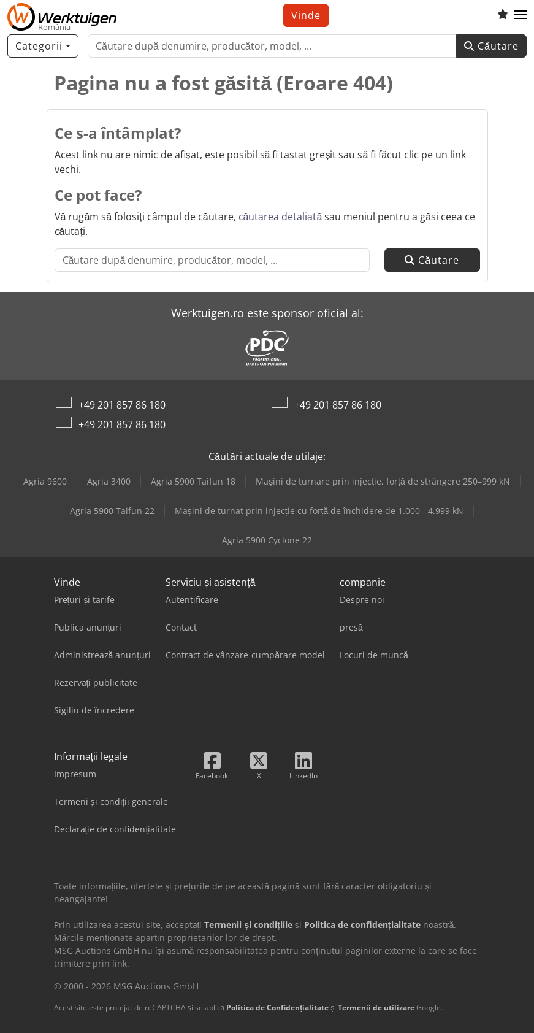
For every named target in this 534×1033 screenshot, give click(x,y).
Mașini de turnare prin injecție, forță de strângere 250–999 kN (383, 481)
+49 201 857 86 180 (122, 405)
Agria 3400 (109, 481)
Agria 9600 (45, 481)
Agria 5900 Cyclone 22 (267, 540)
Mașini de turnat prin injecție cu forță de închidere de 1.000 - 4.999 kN (319, 510)
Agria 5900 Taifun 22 (112, 510)
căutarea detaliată (280, 216)
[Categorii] (42, 46)
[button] (520, 15)
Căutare (491, 46)
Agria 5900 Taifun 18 (193, 481)
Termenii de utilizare (376, 1007)
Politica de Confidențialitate (277, 1007)
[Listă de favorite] (502, 15)
